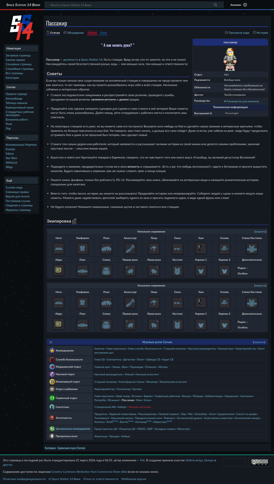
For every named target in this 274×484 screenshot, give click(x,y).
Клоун (147, 400)
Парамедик (136, 366)
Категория (50, 448)
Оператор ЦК (127, 428)
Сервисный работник (167, 396)
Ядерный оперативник (122, 414)
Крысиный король (122, 418)
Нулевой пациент (169, 414)
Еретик (124, 421)
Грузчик (137, 389)
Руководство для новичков (243, 101)
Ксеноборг (201, 414)
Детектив (129, 359)
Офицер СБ (153, 359)
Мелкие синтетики (139, 406)
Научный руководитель (202, 348)
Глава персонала (116, 348)
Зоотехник (246, 396)
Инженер (151, 381)
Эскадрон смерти (165, 428)
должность (70, 59)
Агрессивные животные (218, 418)
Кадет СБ (167, 359)
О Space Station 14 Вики (64, 479)
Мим (139, 400)
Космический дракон (189, 418)
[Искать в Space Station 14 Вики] (134, 5)
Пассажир (128, 400)
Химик (116, 366)
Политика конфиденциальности (24, 479)
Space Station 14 (91, 59)
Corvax (92, 32)
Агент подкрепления (221, 414)
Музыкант (114, 400)
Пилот (140, 359)
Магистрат (183, 428)
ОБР (150, 428)
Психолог (151, 366)
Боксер (186, 396)
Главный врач (226, 348)
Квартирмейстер (246, 348)
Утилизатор (123, 389)
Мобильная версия (133, 479)
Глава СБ (99, 359)
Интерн (163, 366)
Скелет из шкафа (246, 414)
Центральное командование (73, 428)
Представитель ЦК (105, 428)
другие (7, 464)
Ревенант (169, 418)
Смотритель (114, 359)
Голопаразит (101, 418)
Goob (103, 32)
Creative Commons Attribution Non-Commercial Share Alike (89, 471)
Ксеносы (99, 421)
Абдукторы (160, 421)
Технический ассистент (173, 381)
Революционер (148, 414)
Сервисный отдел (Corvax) (71, 448)
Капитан (99, 348)
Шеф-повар (123, 396)
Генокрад (140, 421)
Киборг (122, 406)
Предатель (100, 414)
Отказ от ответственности (100, 479)
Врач (125, 366)
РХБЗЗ (141, 428)
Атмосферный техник (131, 381)
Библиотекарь (214, 396)
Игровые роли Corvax (157, 342)
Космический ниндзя (247, 418)
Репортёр (100, 400)
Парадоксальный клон (148, 418)
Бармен (148, 396)
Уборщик (198, 396)
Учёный (129, 374)
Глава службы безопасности (145, 348)
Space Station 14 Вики (23, 4)
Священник (231, 396)
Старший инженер (175, 348)
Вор (183, 414)
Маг (190, 414)
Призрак (114, 436)
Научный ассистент (147, 374)
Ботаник (137, 396)
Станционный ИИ (105, 406)
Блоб (110, 421)
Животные (100, 436)
